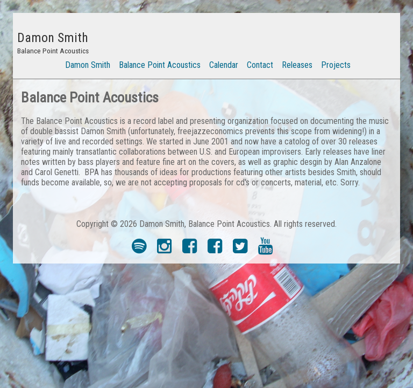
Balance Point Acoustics (160, 65)
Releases (297, 65)
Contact (260, 65)
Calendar (223, 65)
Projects (336, 65)
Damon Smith (87, 65)
